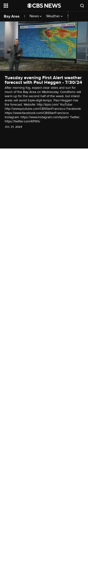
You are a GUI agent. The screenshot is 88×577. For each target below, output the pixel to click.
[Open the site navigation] (15, 6)
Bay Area (11, 16)
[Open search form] (82, 6)
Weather (54, 16)
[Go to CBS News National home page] (44, 5)
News (36, 16)
